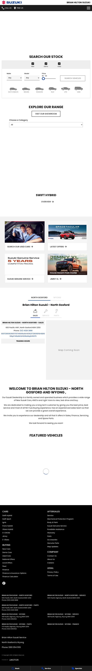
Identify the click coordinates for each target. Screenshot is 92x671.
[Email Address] (23, 334)
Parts (49, 536)
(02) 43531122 (12, 619)
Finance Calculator (10, 576)
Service (50, 515)
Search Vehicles (73, 78)
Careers (50, 563)
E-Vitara (5, 539)
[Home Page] (12, 2)
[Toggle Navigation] (88, 8)
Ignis (4, 522)
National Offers (8, 559)
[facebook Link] (3, 583)
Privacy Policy (53, 572)
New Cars (6, 549)
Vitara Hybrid (7, 529)
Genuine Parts (53, 543)
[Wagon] (39, 89)
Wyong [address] (57, 297)
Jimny (4, 536)
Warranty (51, 533)
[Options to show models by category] (46, 124)
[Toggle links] (10, 659)
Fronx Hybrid (7, 526)
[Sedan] (26, 89)
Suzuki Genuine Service (56, 526)
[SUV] (52, 89)
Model (32, 76)
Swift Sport (6, 519)
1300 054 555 (15, 647)
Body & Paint (52, 522)
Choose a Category (46, 123)
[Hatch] (13, 89)
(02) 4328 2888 (26, 330)
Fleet (4, 566)
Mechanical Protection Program (60, 519)
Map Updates (52, 546)
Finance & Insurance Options (14, 573)
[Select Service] (46, 313)
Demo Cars (7, 552)
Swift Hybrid (7, 515)
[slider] (43, 78)
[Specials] (76, 668)
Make (14, 76)
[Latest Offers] (67, 236)
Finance (5, 569)
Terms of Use (52, 575)
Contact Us (52, 556)
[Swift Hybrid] (46, 171)
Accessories (52, 539)
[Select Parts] (56, 313)
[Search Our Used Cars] (25, 236)
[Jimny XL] (67, 268)
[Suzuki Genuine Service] (25, 268)
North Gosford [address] (39, 297)
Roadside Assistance (55, 529)
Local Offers (7, 563)
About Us (51, 559)
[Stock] (15, 668)
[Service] (46, 668)
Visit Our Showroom (46, 113)
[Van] (78, 89)
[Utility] (65, 89)
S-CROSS (6, 533)
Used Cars (6, 556)
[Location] (35, 313)
